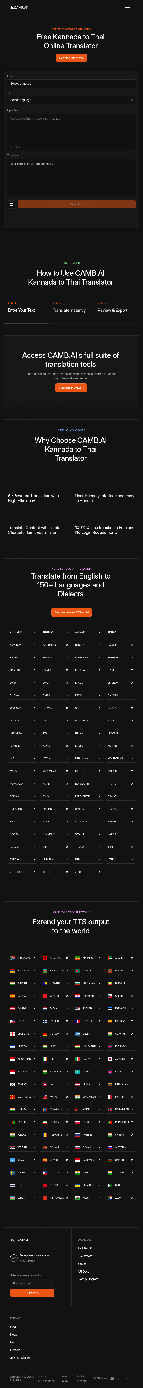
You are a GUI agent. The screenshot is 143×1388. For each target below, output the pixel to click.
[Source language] (71, 83)
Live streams (85, 1256)
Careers (15, 1350)
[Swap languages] (11, 204)
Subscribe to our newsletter (26, 1275)
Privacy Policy (65, 1378)
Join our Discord (20, 1358)
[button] (127, 7)
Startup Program (88, 1279)
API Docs (83, 1271)
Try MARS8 (85, 1248)
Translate (76, 204)
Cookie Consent (81, 1378)
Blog (13, 1327)
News (14, 1334)
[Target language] (71, 100)
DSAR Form (100, 1378)
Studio (82, 1263)
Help (13, 1342)
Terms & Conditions (46, 1378)
